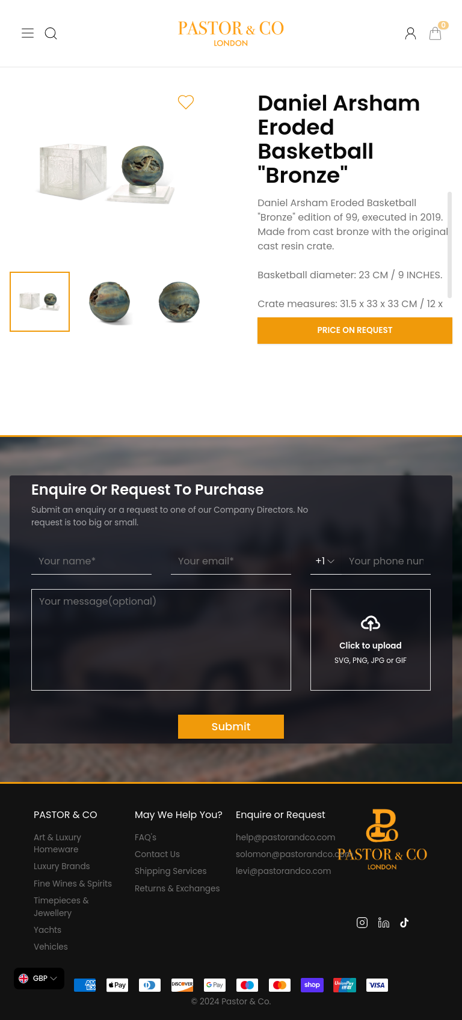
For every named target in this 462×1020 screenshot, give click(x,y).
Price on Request (355, 330)
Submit (231, 726)
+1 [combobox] (326, 561)
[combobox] (39, 979)
